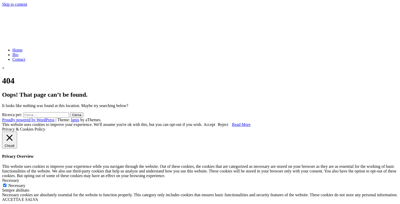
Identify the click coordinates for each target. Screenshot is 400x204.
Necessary (16, 185)
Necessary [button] (10, 180)
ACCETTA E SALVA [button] (20, 199)
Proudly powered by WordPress (28, 120)
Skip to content (14, 4)
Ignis (75, 120)
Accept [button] (209, 124)
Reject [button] (223, 124)
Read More (241, 124)
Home (17, 50)
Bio (15, 54)
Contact (18, 59)
